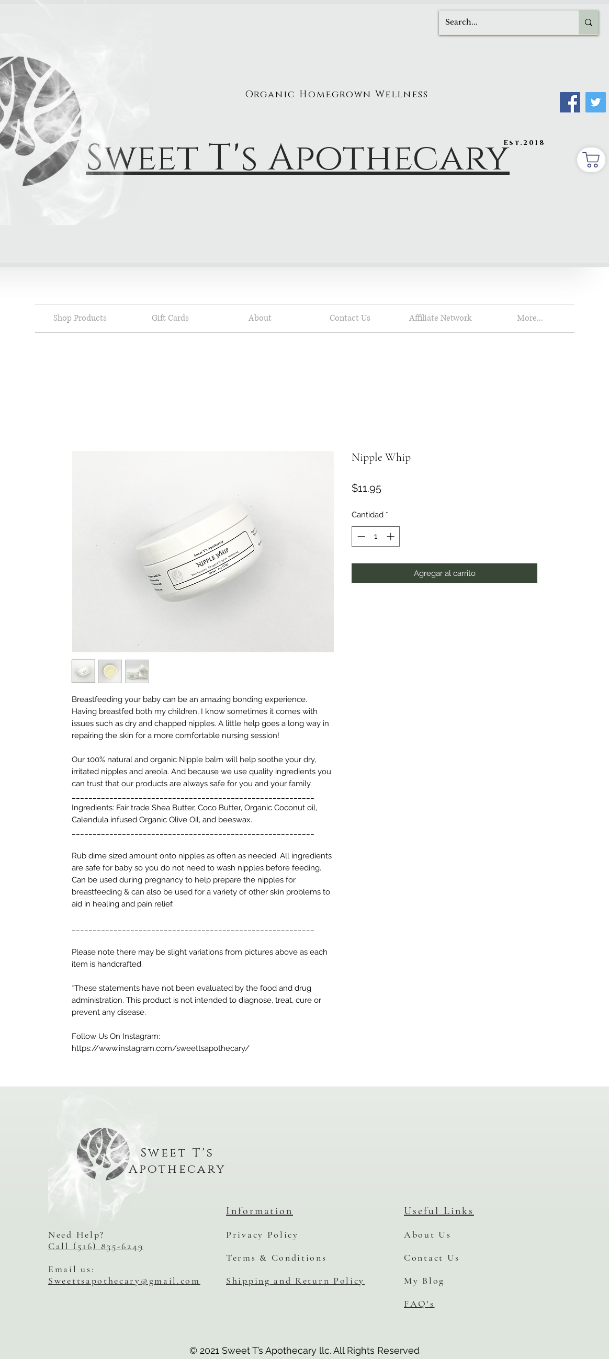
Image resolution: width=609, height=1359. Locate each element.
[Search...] (501, 22)
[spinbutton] (376, 536)
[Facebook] (570, 102)
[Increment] (392, 536)
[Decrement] (360, 536)
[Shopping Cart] (591, 160)
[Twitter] (595, 102)
